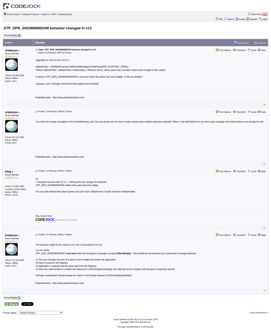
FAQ (220, 19)
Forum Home (13, 14)
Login (264, 19)
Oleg (9, 171)
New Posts (257, 14)
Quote (254, 50)
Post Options (223, 50)
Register (254, 19)
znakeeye (12, 50)
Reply (263, 50)
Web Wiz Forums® (138, 319)
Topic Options (258, 43)
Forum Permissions (259, 313)
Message (40, 42)
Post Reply (12, 35)
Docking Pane (65, 14)
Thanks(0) (239, 50)
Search (229, 19)
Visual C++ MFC (49, 14)
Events (240, 19)
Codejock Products (30, 14)
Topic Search (241, 43)
